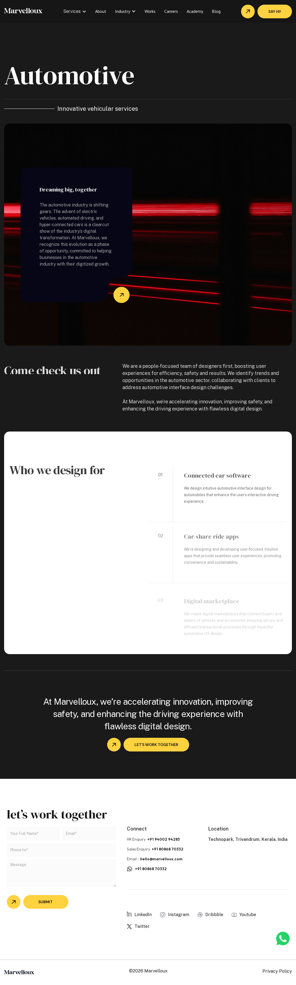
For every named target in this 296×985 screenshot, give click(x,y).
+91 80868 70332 (167, 849)
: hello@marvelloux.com (160, 858)
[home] (23, 10)
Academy (195, 11)
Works (150, 11)
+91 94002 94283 (163, 839)
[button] (75, 11)
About (100, 11)
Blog (216, 11)
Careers (171, 11)
